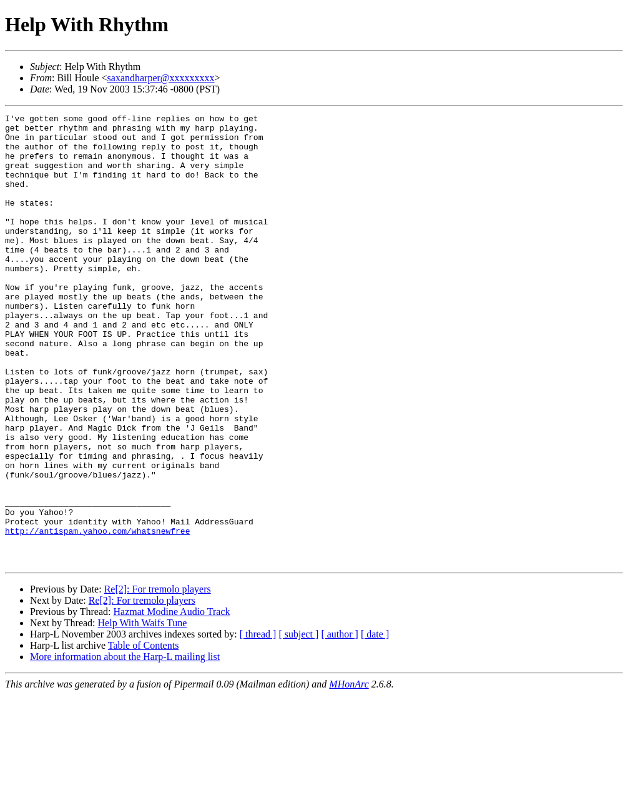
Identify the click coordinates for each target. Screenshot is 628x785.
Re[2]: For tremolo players (157, 679)
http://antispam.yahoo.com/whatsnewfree (97, 615)
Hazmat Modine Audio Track (171, 701)
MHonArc (348, 774)
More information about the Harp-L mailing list (125, 746)
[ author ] (339, 724)
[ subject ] (298, 724)
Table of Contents (143, 735)
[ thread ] (258, 724)
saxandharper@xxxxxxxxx (161, 77)
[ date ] (375, 724)
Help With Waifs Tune (142, 713)
